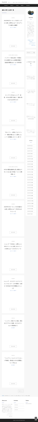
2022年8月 (29, 148)
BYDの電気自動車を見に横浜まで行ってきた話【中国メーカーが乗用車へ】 (13, 172)
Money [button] (12, 5)
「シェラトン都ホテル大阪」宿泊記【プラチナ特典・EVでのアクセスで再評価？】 (13, 323)
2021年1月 (29, 198)
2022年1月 (29, 166)
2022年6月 (29, 153)
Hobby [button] (22, 5)
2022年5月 (29, 156)
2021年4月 (29, 190)
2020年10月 (29, 206)
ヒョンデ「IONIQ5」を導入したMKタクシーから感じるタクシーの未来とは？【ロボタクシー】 (13, 246)
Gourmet (28, 5)
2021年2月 (29, 195)
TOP (36, 419)
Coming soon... (16, 407)
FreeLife (17, 420)
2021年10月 (29, 174)
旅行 (12, 327)
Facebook (30, 41)
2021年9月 (29, 177)
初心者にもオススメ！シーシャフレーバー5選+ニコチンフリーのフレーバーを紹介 (30, 131)
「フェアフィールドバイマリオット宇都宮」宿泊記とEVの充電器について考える (13, 360)
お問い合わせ (33, 45)
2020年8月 (29, 211)
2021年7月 (29, 182)
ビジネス (12, 27)
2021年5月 (29, 187)
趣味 (14, 27)
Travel (17, 5)
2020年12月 (29, 200)
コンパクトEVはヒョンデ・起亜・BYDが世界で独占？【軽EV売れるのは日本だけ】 (13, 97)
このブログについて (32, 42)
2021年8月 (29, 179)
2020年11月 (29, 203)
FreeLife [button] (6, 5)
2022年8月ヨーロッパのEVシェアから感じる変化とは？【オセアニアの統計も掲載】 (13, 23)
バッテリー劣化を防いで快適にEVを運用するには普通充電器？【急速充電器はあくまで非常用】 (13, 60)
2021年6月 (29, 185)
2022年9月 (29, 145)
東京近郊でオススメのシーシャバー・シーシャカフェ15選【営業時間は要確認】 (30, 117)
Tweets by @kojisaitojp (28, 403)
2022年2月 (29, 164)
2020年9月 (29, 208)
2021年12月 (29, 169)
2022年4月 (29, 158)
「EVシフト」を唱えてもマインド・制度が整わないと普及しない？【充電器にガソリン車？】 (13, 135)
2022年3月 (29, 161)
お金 (10, 27)
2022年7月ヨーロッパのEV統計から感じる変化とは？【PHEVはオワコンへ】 (13, 209)
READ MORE (13, 83)
